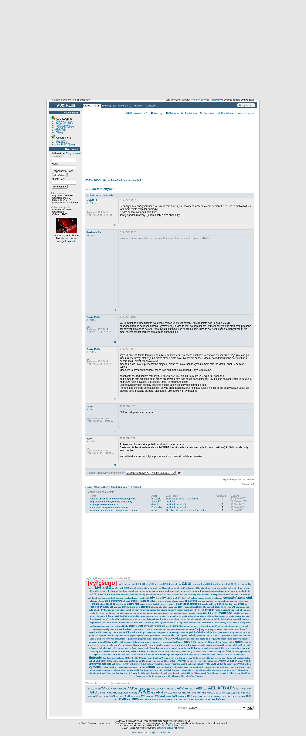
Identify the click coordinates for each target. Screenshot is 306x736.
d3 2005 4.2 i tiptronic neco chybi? (109, 507)
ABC (136, 688)
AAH (113, 688)
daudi (155, 504)
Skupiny (156, 113)
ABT (157, 689)
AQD (228, 693)
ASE (101, 696)
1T (89, 689)
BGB (229, 696)
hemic (90, 406)
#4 (115, 431)
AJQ (135, 693)
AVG (148, 696)
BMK (122, 699)
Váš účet (60, 140)
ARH (90, 696)
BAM (174, 696)
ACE (173, 688)
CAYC (168, 700)
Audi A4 (137, 180)
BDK (195, 696)
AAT (130, 688)
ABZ (168, 688)
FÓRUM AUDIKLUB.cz (96, 180)
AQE (233, 693)
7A (103, 688)
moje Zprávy (109, 105)
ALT (179, 693)
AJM (125, 692)
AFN (231, 688)
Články (59, 132)
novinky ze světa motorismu (182, 498)
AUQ (127, 696)
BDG (189, 696)
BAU (179, 696)
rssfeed (156, 498)
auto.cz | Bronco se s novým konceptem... (113, 498)
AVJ (152, 696)
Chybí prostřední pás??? (104, 504)
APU (213, 693)
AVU (157, 696)
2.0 (173, 725)
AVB (138, 696)
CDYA (196, 700)
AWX (163, 696)
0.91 (162, 725)
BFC (219, 696)
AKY (165, 693)
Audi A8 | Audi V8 (176, 504)
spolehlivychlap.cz (165, 732)
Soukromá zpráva (165, 728)
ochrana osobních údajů (143, 732)
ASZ (118, 696)
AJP (131, 693)
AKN (159, 692)
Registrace (189, 113)
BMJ (116, 700)
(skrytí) (143, 113)
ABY (162, 688)
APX (218, 692)
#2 (115, 342)
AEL (212, 688)
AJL (120, 692)
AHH (104, 693)
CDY (191, 700)
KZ (205, 700)
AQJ (243, 693)
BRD (142, 700)
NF (213, 699)
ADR (192, 688)
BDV (200, 696)
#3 (115, 399)
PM (223, 699)
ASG (105, 696)
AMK (189, 693)
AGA (238, 688)
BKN (243, 696)
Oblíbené (172, 113)
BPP (129, 700)
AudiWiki (138, 105)
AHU (115, 692)
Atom (183, 725)
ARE (248, 693)
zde (74, 241)
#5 (115, 465)
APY (224, 693)
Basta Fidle (93, 317)
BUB (152, 700)
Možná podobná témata (99, 195)
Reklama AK (93, 232)
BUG (156, 700)
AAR (124, 689)
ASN (111, 696)
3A (96, 688)
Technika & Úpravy (120, 180)
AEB (199, 688)
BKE (239, 696)
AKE (144, 691)
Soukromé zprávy (65, 144)
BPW (135, 699)
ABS (153, 689)
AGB (244, 689)
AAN (119, 688)
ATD (122, 696)
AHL (109, 692)
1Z (92, 688)
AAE (108, 689)
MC (209, 699)
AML (194, 693)
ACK (180, 688)
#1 (115, 225)
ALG (170, 693)
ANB (204, 693)
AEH (205, 689)
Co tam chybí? (102, 189)
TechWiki (150, 105)
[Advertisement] (153, 32)
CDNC (185, 700)
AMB (184, 693)
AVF (143, 696)
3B (99, 689)
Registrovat (74, 153)
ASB (95, 696)
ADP (186, 688)
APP (209, 693)
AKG (153, 693)
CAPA (162, 700)
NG (218, 699)
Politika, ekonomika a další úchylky (186, 510)
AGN (249, 689)
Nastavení (61, 142)
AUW (133, 696)
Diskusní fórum (91, 105)
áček (89, 438)
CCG (173, 700)
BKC (234, 696)
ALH (175, 693)
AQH (238, 693)
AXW (168, 696)
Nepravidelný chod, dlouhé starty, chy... (112, 501)
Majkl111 (91, 200)
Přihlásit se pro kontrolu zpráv (235, 113)
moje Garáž (125, 105)
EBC (202, 700)
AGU (93, 692)
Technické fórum (64, 127)
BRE (147, 700)
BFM (224, 696)
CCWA (179, 700)
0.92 (168, 725)
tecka (155, 510)
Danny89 (157, 507)
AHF (99, 693)
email (181, 728)
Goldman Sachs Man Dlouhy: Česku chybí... (114, 510)
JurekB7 (156, 501)
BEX (210, 696)
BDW (205, 696)
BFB (215, 696)
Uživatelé (132, 113)
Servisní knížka (64, 123)
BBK (184, 696)
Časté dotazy (62, 125)
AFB (221, 688)
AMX (199, 693)
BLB (248, 696)
